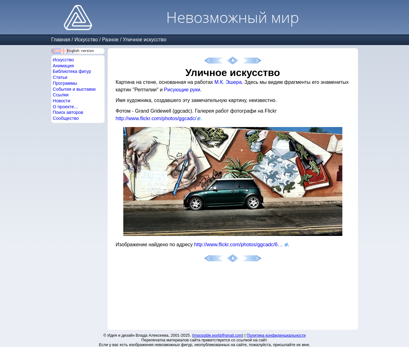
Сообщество (66, 118)
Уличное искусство (144, 39)
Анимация (63, 65)
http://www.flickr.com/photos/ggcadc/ (156, 118)
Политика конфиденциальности (276, 335)
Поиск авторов (68, 112)
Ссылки (61, 94)
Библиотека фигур (72, 71)
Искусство (86, 39)
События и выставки (74, 89)
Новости (61, 100)
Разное (110, 39)
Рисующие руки (182, 89)
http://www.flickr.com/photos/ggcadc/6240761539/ (241, 244)
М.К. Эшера (228, 82)
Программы (65, 83)
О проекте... (65, 106)
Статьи (60, 77)
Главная (60, 39)
